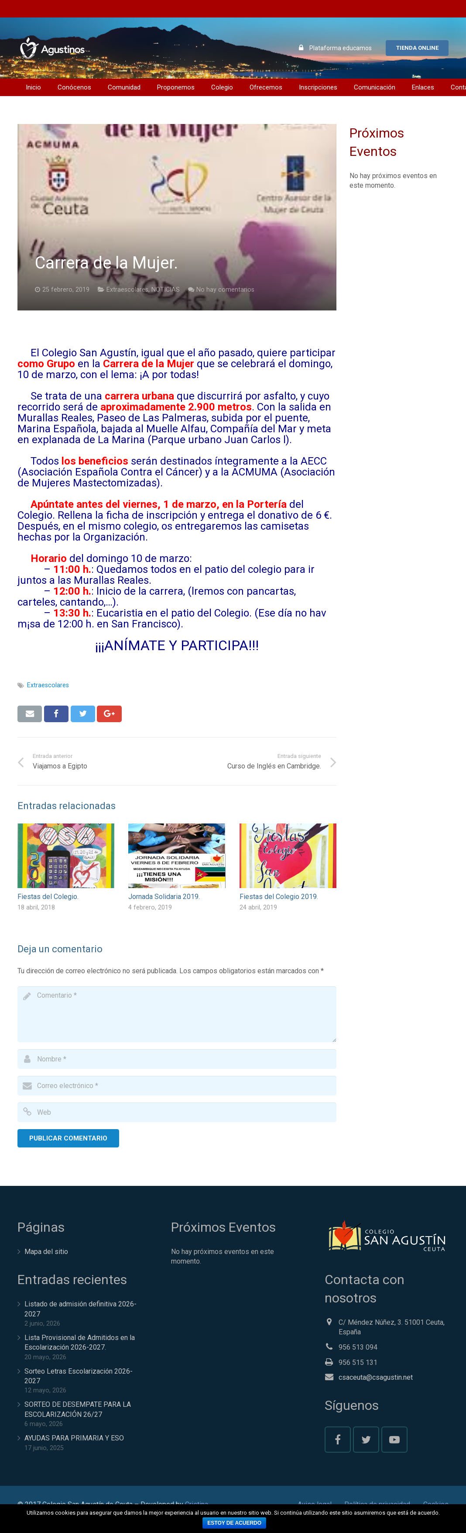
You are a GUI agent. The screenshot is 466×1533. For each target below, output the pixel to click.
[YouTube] (394, 1439)
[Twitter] (366, 1439)
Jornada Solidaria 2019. (164, 896)
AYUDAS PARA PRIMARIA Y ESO (74, 1438)
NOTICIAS (165, 289)
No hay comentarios (225, 289)
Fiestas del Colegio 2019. (279, 896)
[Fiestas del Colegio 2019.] (288, 855)
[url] (176, 1112)
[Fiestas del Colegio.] (65, 855)
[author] (176, 1059)
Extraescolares (127, 289)
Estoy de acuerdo (234, 1523)
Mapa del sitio (46, 1251)
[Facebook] (338, 1439)
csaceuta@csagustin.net (376, 1377)
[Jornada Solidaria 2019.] (176, 855)
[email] (176, 1085)
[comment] (176, 1014)
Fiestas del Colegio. (48, 896)
